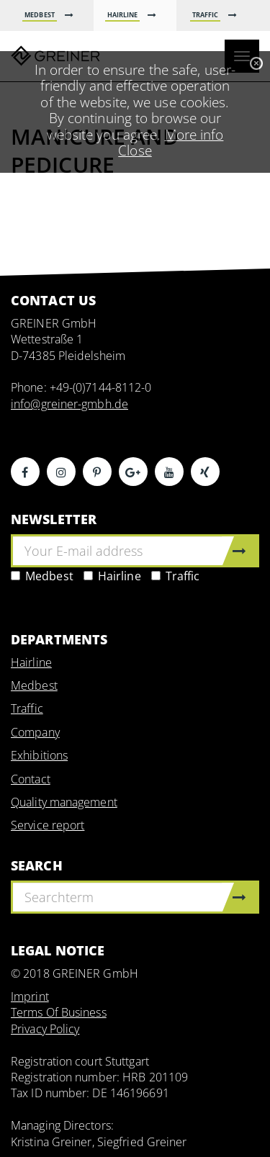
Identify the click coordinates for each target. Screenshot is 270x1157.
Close (135, 150)
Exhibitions (39, 755)
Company (35, 732)
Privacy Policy (45, 1029)
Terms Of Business (59, 1012)
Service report (47, 825)
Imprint (30, 996)
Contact (30, 779)
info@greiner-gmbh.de (69, 404)
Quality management (64, 802)
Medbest (42, 576)
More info (194, 134)
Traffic (175, 576)
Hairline (112, 576)
